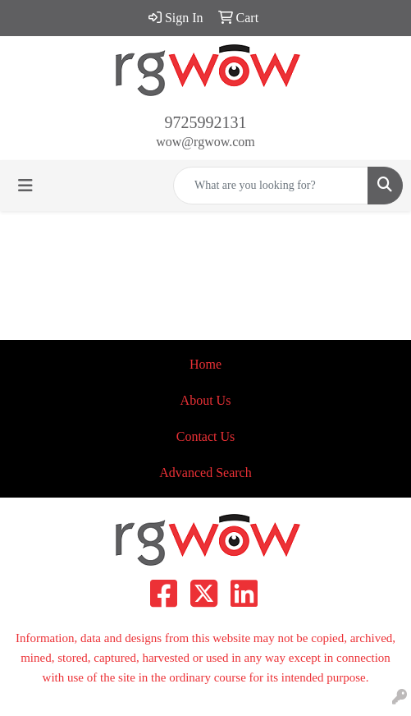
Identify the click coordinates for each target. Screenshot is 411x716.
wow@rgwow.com (205, 142)
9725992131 (206, 122)
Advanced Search (205, 473)
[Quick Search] (270, 185)
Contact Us (205, 436)
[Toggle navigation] (25, 185)
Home (205, 364)
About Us (205, 400)
